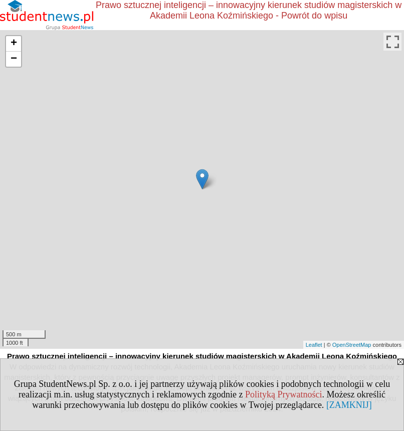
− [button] (14, 59)
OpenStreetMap (351, 345)
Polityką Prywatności (283, 394)
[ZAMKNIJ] (349, 405)
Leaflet (314, 345)
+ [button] (14, 43)
